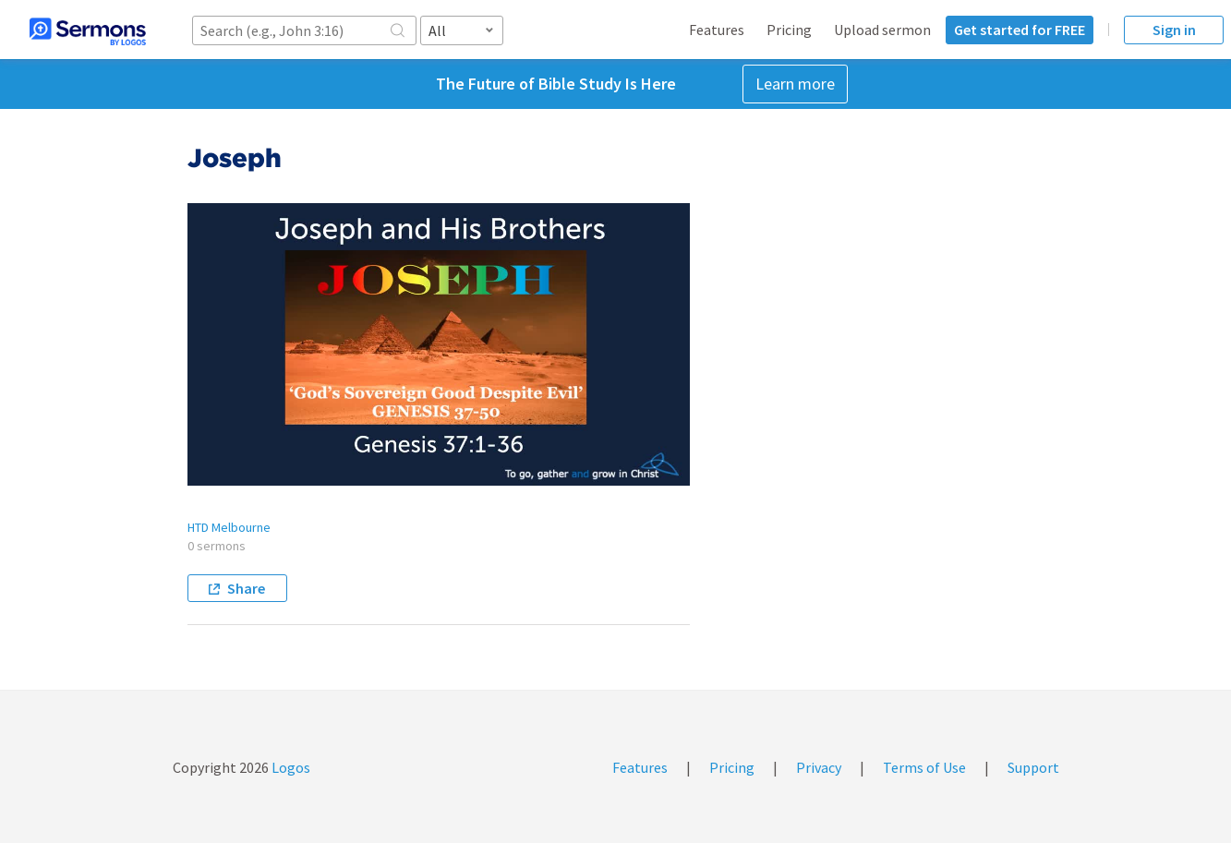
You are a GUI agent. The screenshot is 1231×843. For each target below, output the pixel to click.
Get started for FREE (1019, 29)
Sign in (1174, 29)
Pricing (789, 29)
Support (1033, 767)
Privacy (818, 767)
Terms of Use (924, 767)
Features (716, 29)
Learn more (795, 83)
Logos (289, 767)
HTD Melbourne (229, 527)
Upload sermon (882, 29)
